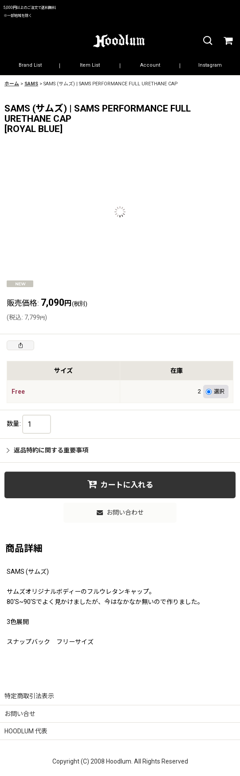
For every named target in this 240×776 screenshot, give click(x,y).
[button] (207, 41)
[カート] (228, 41)
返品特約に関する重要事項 (47, 450)
